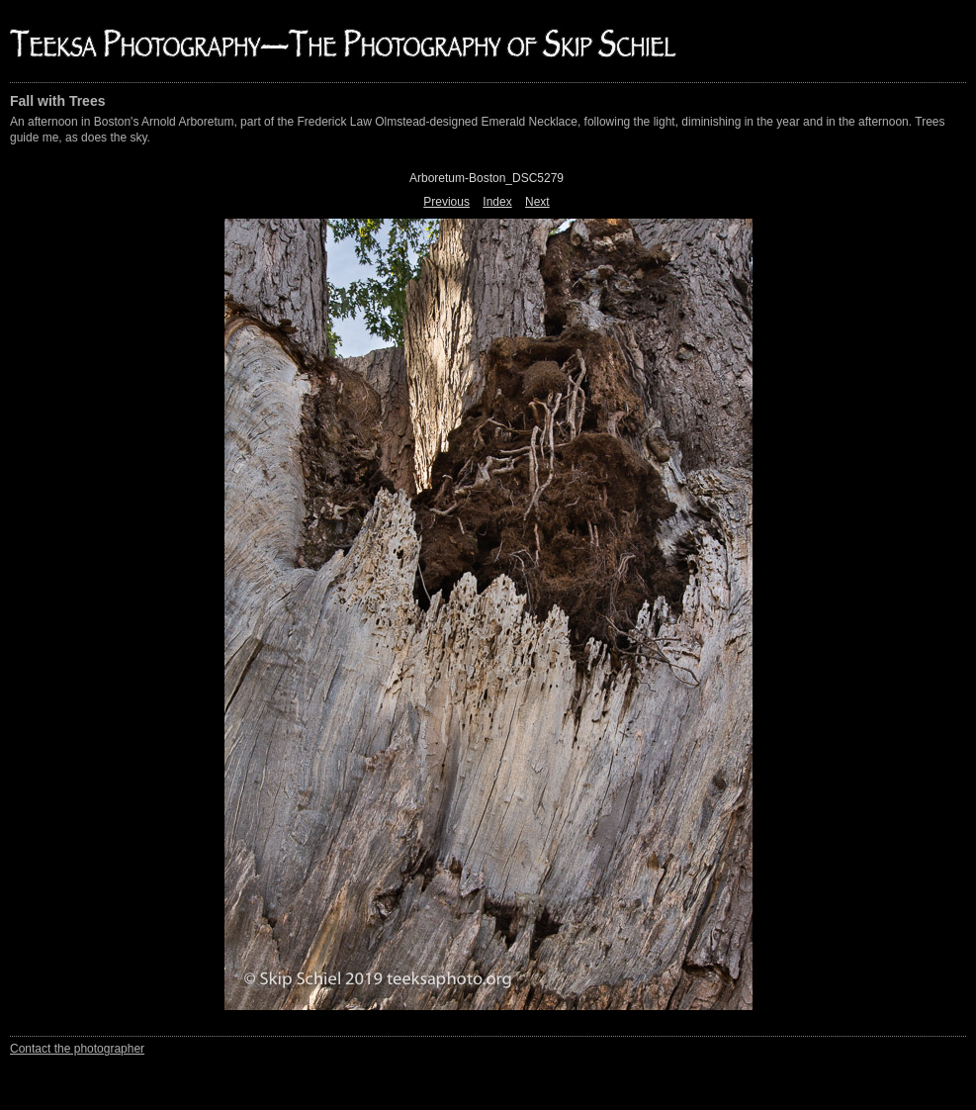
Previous (446, 202)
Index (497, 202)
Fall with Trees (57, 101)
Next (537, 202)
